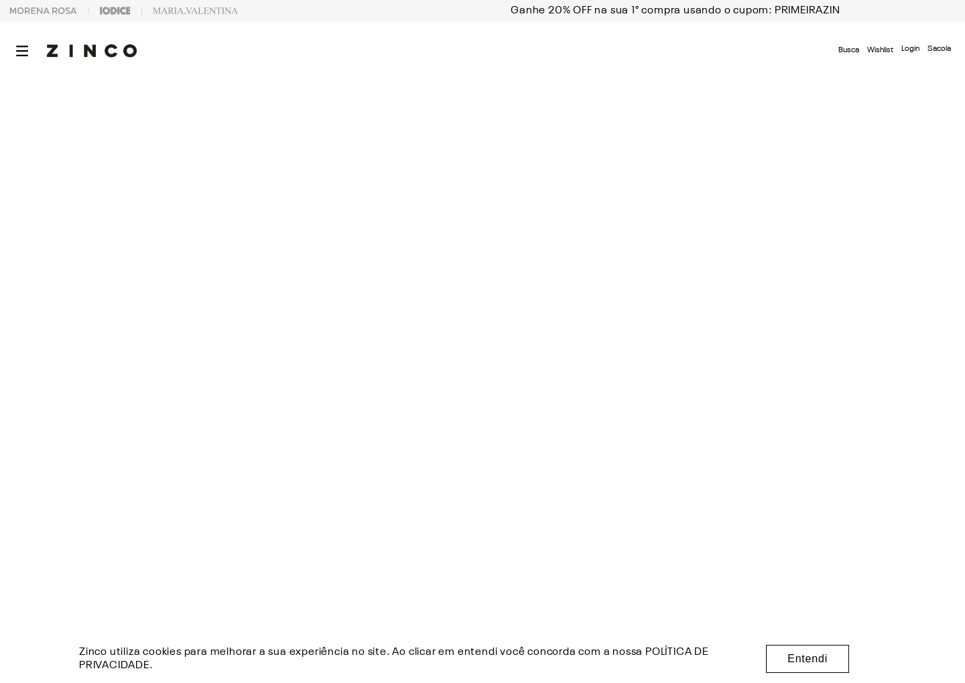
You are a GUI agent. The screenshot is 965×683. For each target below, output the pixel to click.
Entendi (807, 658)
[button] (22, 51)
